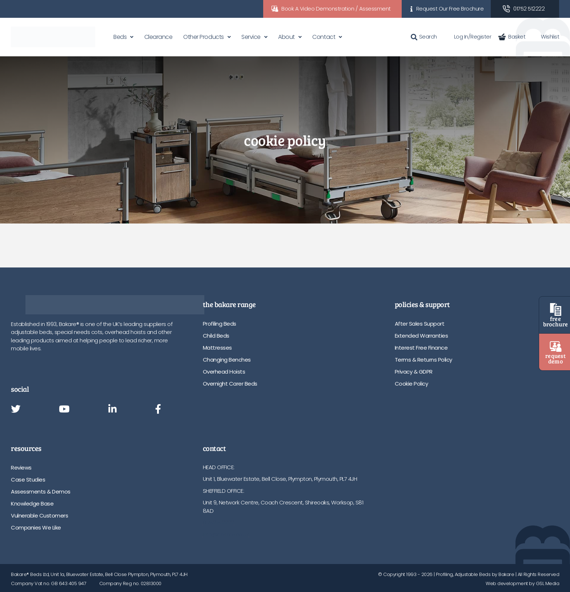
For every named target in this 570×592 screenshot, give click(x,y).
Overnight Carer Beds (230, 383)
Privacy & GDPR (414, 371)
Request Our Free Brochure (450, 8)
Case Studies (28, 479)
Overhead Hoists (224, 371)
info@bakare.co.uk (226, 534)
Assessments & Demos (41, 491)
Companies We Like (36, 527)
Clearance (158, 37)
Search (424, 36)
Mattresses (217, 347)
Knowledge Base (32, 503)
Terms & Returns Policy (423, 359)
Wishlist (546, 36)
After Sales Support (420, 323)
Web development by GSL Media (522, 583)
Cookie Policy (411, 383)
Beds (120, 37)
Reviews (21, 467)
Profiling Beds (219, 323)
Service (251, 37)
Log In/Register (467, 36)
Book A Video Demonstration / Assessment (336, 8)
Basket (511, 36)
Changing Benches (227, 359)
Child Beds (216, 335)
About (286, 37)
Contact (323, 37)
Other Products (203, 37)
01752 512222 (529, 8)
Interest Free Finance (421, 347)
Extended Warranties (421, 335)
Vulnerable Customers (39, 515)
